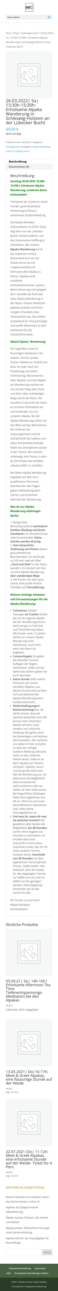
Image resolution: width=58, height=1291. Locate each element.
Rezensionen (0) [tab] (19, 166)
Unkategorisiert (29, 33)
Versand (15, 1092)
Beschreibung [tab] (17, 161)
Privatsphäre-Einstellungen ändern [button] (31, 1273)
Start (8, 33)
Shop (16, 33)
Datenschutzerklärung (20, 1268)
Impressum (40, 1268)
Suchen (47, 1252)
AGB (9, 1273)
